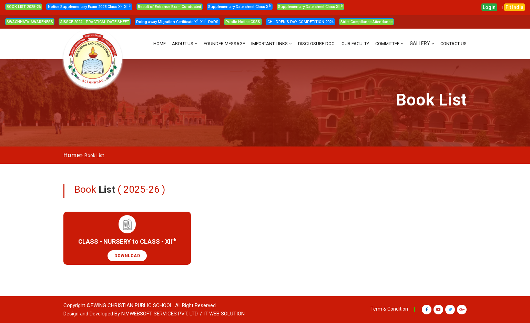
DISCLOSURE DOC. (316, 43)
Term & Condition (389, 309)
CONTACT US (453, 43)
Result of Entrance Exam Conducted (169, 7)
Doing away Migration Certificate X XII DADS (177, 22)
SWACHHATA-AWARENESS (30, 22)
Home (71, 155)
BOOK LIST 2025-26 (24, 7)
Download (127, 255)
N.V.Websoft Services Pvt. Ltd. (159, 314)
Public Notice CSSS (242, 22)
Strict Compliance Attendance (366, 22)
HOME (159, 43)
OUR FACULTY (355, 43)
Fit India (514, 7)
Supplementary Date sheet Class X (239, 7)
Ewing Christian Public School (132, 305)
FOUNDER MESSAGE (224, 43)
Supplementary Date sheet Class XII (310, 7)
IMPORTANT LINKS (269, 43)
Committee (387, 43)
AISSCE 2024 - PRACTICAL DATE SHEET (94, 22)
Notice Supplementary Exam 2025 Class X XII (89, 7)
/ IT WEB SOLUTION (222, 314)
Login (489, 7)
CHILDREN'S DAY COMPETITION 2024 (300, 22)
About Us (182, 43)
